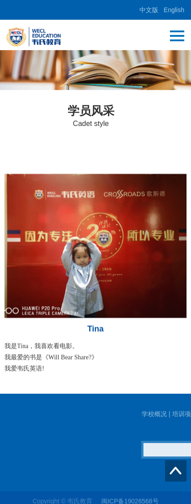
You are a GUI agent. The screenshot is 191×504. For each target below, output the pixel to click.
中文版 (148, 9)
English (174, 9)
